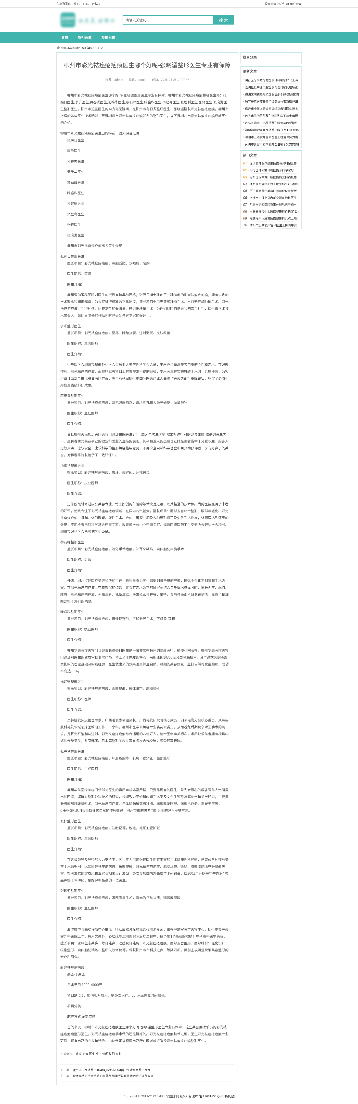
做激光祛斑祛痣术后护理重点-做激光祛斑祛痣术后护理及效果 (113, 1076)
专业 (118, 1053)
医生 (92, 1053)
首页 (64, 37)
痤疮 (79, 1053)
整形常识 (108, 37)
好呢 (105, 1053)
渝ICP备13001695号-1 (207, 1096)
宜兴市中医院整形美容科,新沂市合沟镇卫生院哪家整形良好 (111, 1070)
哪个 (99, 1053)
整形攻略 (85, 37)
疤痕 (85, 1053)
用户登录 (296, 3)
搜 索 (223, 20)
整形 (112, 1053)
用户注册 (283, 3)
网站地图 (229, 1096)
